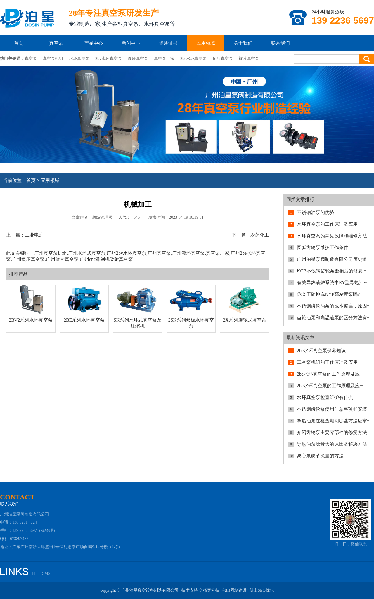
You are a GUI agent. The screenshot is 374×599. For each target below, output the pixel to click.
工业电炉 (34, 234)
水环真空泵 (79, 58)
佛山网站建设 (234, 590)
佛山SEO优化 (261, 590)
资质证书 (168, 43)
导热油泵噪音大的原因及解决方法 (332, 444)
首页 (18, 43)
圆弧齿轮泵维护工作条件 (322, 247)
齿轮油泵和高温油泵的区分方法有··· (333, 317)
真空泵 (56, 43)
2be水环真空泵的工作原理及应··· (330, 373)
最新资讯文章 (300, 337)
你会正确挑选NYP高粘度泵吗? (328, 294)
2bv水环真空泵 (108, 58)
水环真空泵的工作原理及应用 (327, 224)
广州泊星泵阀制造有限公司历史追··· (333, 259)
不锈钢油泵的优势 (315, 212)
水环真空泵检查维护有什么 (325, 397)
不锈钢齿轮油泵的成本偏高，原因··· (333, 305)
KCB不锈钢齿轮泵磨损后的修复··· (331, 270)
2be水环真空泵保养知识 (321, 350)
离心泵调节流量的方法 (320, 455)
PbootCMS (41, 574)
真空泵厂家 (164, 58)
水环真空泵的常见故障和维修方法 (332, 235)
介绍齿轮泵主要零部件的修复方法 (332, 432)
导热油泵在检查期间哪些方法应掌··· (333, 420)
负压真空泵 (222, 58)
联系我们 (280, 43)
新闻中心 (131, 43)
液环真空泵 (138, 58)
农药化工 (259, 234)
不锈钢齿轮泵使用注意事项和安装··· (333, 409)
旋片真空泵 (249, 58)
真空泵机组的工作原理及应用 (327, 362)
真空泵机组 (53, 58)
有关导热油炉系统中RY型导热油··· (332, 282)
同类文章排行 (300, 199)
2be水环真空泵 (193, 58)
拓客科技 (211, 590)
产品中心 (93, 43)
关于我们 (243, 43)
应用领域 (205, 43)
